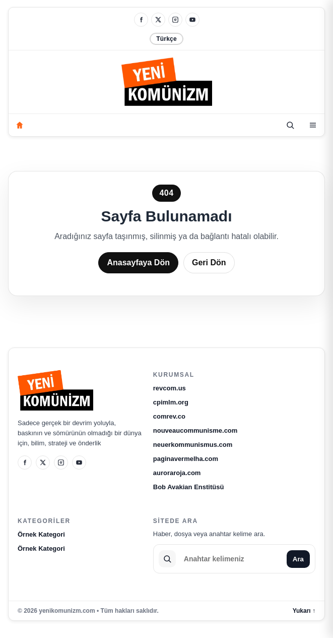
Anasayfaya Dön (138, 262)
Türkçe (166, 38)
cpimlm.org (170, 402)
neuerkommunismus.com (193, 444)
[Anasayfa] (20, 125)
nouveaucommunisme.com (195, 430)
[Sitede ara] (231, 559)
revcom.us (169, 388)
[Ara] (290, 125)
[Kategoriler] (312, 125)
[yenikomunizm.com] (166, 83)
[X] (158, 20)
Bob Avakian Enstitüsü (188, 487)
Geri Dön (209, 262)
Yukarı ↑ (304, 610)
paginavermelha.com (185, 458)
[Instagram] (175, 20)
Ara (298, 559)
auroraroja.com (177, 473)
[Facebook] (141, 20)
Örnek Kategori (41, 534)
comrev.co (169, 416)
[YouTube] (192, 20)
